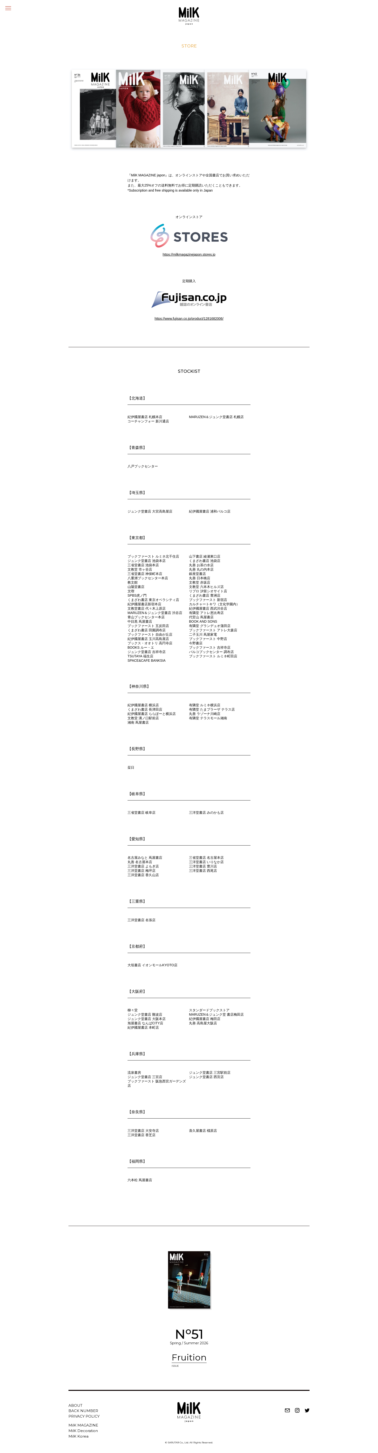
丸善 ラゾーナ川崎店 (204, 714)
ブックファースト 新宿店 (208, 600)
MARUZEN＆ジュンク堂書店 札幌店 (216, 417)
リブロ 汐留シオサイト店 (208, 591)
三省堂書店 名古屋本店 (206, 858)
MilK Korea (78, 1436)
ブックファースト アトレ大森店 (213, 630)
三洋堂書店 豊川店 (203, 866)
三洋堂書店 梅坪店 (141, 871)
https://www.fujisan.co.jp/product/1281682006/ (189, 318)
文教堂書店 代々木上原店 (147, 608)
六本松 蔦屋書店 (140, 1180)
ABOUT (75, 1405)
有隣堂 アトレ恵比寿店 (206, 613)
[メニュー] (8, 8)
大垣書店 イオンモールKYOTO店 (152, 965)
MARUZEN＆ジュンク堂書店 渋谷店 (155, 613)
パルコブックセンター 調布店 (211, 652)
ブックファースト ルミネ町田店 (213, 656)
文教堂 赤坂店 (199, 582)
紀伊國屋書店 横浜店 (143, 705)
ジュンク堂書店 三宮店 (145, 1077)
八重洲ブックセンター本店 (148, 578)
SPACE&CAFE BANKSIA (147, 660)
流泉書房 (134, 1072)
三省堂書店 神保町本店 (145, 574)
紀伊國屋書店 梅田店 (204, 1019)
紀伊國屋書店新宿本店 (144, 604)
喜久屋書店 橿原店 (203, 1131)
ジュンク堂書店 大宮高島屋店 (150, 511)
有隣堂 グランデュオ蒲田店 (209, 626)
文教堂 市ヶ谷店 (140, 569)
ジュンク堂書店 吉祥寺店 (147, 652)
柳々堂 (133, 1010)
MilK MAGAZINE (83, 1425)
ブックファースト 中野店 (208, 639)
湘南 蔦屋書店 (138, 722)
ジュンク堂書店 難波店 (145, 1014)
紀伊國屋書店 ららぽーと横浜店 (152, 714)
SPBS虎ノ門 (137, 595)
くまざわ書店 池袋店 (204, 561)
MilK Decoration (83, 1430)
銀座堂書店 (197, 574)
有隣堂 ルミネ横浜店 (204, 705)
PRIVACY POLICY (84, 1416)
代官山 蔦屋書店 (201, 617)
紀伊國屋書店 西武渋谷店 (208, 608)
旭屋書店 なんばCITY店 (145, 1023)
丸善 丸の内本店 (201, 569)
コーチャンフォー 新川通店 (148, 421)
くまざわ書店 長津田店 (145, 709)
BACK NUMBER (83, 1410)
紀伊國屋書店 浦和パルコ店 (209, 511)
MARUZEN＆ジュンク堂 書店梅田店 (216, 1014)
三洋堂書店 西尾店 (203, 871)
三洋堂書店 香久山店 (143, 875)
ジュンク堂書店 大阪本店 (147, 1019)
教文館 (133, 582)
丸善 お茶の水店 (201, 565)
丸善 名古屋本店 (140, 862)
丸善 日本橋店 (199, 578)
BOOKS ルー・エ (141, 647)
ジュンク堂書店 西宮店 (206, 1077)
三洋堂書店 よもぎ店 (143, 866)
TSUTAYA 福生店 (140, 656)
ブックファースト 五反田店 (148, 626)
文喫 (131, 591)
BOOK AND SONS (203, 621)
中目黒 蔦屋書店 (140, 621)
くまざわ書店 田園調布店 (147, 630)
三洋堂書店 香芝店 (141, 1135)
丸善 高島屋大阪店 (203, 1023)
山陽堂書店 (136, 587)
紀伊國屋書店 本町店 (143, 1027)
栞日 (131, 767)
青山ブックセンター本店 (146, 617)
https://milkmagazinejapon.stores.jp (189, 254)
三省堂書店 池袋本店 (143, 565)
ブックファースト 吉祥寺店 (209, 647)
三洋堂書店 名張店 (141, 920)
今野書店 (195, 643)
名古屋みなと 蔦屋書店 (145, 858)
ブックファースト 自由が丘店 (150, 634)
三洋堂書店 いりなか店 (206, 862)
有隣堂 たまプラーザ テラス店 (212, 709)
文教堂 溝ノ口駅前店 (143, 718)
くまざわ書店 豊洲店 (204, 595)
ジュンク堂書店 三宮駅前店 (209, 1072)
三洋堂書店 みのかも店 (206, 812)
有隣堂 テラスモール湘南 (208, 718)
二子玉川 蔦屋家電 (203, 634)
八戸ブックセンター (143, 466)
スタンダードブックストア (209, 1010)
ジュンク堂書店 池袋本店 (147, 561)
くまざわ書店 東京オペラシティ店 (153, 600)
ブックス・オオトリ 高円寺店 (150, 643)
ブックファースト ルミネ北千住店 (153, 556)
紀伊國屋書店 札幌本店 (145, 417)
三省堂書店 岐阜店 (141, 812)
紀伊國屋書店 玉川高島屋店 (148, 639)
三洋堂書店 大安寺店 (143, 1131)
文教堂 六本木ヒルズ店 (206, 587)
